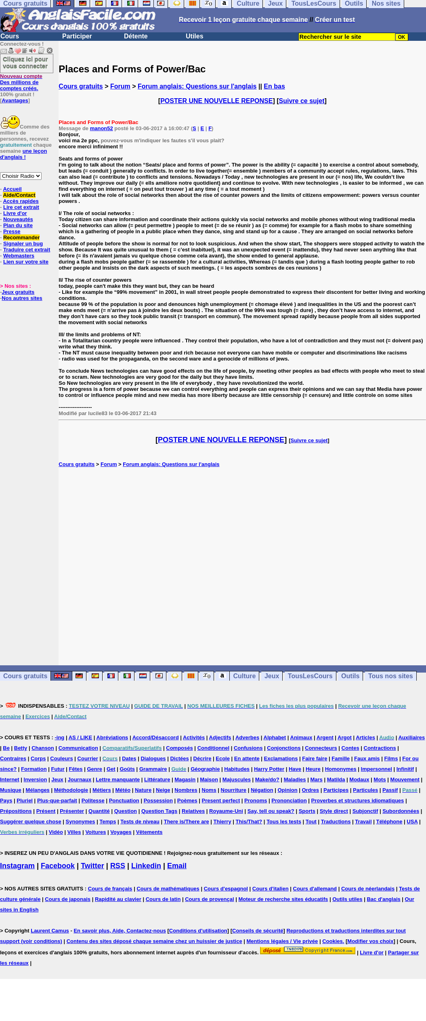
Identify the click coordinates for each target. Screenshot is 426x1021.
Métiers (101, 790)
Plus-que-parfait (57, 800)
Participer (77, 36)
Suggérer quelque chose (30, 821)
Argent (325, 737)
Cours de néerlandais (368, 889)
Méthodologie (71, 790)
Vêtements (149, 832)
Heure (313, 769)
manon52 (101, 128)
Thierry (222, 821)
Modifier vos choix (370, 941)
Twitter (92, 866)
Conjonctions (283, 748)
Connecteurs (321, 748)
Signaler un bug (23, 243)
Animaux (301, 737)
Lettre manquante (118, 779)
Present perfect (221, 800)
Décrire (202, 758)
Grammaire (153, 769)
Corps (38, 758)
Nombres (185, 790)
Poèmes (187, 800)
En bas (274, 86)
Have (295, 769)
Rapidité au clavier (118, 899)
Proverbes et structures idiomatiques (357, 800)
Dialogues (153, 758)
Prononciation (288, 800)
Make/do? (267, 779)
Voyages (121, 832)
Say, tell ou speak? (271, 811)
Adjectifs (220, 737)
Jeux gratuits (18, 292)
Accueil (12, 189)
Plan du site (18, 225)
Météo (123, 790)
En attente (247, 758)
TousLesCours (310, 676)
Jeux (271, 676)
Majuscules (236, 779)
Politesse (93, 800)
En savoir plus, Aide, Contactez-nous (119, 931)
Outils (350, 676)
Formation (34, 769)
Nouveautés (18, 219)
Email (177, 866)
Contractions (380, 748)
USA (412, 821)
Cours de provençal (209, 899)
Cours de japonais (67, 899)
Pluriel (25, 800)
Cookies (332, 941)
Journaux (80, 779)
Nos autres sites (22, 298)
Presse (12, 231)
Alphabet (275, 737)
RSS (117, 866)
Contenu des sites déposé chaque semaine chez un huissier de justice (154, 941)
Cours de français (110, 889)
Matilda (336, 779)
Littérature (157, 779)
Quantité (99, 811)
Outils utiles (347, 899)
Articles (365, 737)
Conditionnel (213, 748)
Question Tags (159, 811)
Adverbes (247, 737)
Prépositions (16, 811)
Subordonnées (400, 811)
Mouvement (405, 779)
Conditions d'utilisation (198, 931)
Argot (345, 737)
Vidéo (56, 832)
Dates (129, 758)
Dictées (179, 758)
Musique (10, 790)
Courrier (88, 758)
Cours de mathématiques (167, 889)
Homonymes (341, 769)
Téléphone (389, 821)
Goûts (127, 769)
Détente (136, 36)
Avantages (15, 100)
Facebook (58, 866)
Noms (209, 790)
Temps (107, 821)
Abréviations (112, 737)
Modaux (359, 779)
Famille (341, 758)
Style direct (334, 811)
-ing (59, 737)
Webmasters (18, 256)
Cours (9, 36)
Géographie (205, 769)
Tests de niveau (139, 821)
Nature (143, 790)
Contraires (13, 758)
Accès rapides (20, 201)
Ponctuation (124, 800)
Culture (244, 676)
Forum (120, 86)
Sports (307, 811)
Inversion (35, 779)
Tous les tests (284, 821)
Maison (209, 779)
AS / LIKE (80, 737)
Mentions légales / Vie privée (282, 941)
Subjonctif (365, 811)
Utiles (195, 36)
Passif (390, 790)
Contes (350, 748)
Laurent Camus (50, 931)
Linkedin (146, 866)
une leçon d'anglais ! (23, 154)
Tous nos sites (390, 676)
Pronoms (255, 800)
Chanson (42, 748)
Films (391, 758)
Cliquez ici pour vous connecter (25, 62)
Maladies (295, 779)
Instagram (17, 866)
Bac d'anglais (383, 899)
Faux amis (367, 758)
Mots (380, 779)
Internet (9, 779)
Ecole (223, 758)
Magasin (184, 779)
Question (125, 811)
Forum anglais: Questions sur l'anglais (197, 86)
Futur (58, 769)
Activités (194, 737)
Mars (316, 779)
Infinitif (405, 769)
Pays (6, 800)
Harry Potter (269, 769)
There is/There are (186, 821)
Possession (158, 800)
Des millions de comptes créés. (21, 82)
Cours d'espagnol (226, 889)
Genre (94, 769)
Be (6, 748)
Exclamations (281, 758)
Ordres (310, 790)
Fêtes (76, 769)
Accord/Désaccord (155, 737)
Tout (311, 821)
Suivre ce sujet (302, 100)
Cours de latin (163, 899)
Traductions (336, 821)
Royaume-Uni (226, 811)
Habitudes (237, 769)
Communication (78, 748)
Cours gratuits (81, 86)
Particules (365, 790)
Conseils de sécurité (257, 931)
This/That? (249, 821)
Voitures (95, 832)
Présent (46, 811)
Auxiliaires (411, 737)
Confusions (248, 748)
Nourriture (234, 790)
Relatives (193, 811)
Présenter (72, 811)
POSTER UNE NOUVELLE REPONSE (216, 100)
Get (111, 769)
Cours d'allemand (315, 889)
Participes (335, 790)
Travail (363, 821)
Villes (74, 832)
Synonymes (80, 821)
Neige (163, 790)
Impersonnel (376, 769)
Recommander (21, 237)
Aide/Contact (19, 195)
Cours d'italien (270, 889)
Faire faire (314, 758)
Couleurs (61, 758)
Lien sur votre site (25, 262)
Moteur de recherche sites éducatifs (283, 899)
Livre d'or (15, 213)
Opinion (287, 790)
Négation (262, 790)
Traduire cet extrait (26, 250)
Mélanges (38, 790)
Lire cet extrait (21, 207)
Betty (20, 748)
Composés (179, 748)
